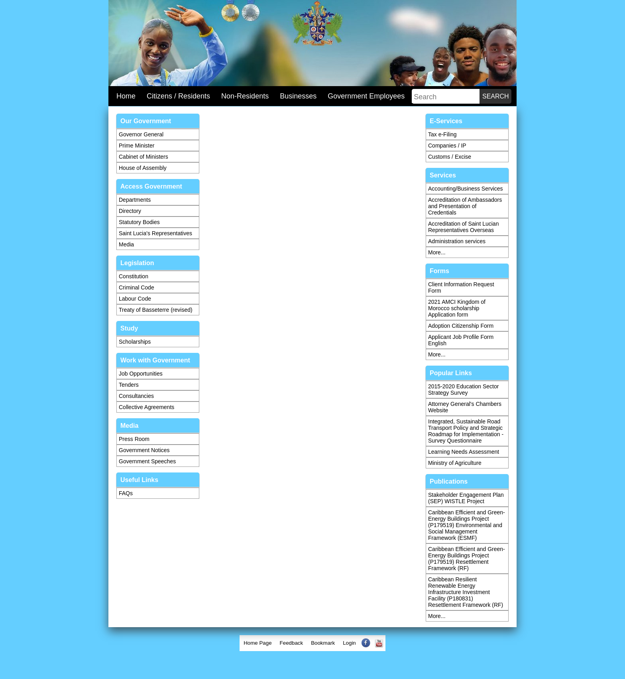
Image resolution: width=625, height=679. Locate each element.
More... (437, 252)
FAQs (126, 493)
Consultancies (136, 396)
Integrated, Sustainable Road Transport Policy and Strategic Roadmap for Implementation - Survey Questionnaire (465, 431)
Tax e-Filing (442, 134)
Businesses (298, 96)
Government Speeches (147, 461)
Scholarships (135, 342)
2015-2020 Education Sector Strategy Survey (463, 389)
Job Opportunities (141, 373)
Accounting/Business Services (465, 188)
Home (126, 96)
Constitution (133, 276)
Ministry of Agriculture (455, 463)
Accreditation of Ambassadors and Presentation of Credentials (465, 206)
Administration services (456, 241)
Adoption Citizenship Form (460, 326)
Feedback (291, 643)
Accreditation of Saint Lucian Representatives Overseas (463, 226)
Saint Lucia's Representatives (155, 233)
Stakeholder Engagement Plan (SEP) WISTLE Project (466, 498)
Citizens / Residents (178, 96)
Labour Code (135, 298)
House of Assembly (143, 168)
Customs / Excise (449, 157)
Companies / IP (447, 145)
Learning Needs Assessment (463, 452)
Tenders (129, 385)
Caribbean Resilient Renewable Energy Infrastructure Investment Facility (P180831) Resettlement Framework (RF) (465, 592)
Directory (130, 211)
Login (349, 643)
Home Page (257, 643)
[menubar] (312, 643)
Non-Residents (245, 96)
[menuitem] (257, 643)
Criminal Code (136, 287)
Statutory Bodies (139, 222)
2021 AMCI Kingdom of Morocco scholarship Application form (456, 308)
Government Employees (366, 96)
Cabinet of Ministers (143, 157)
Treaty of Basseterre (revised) (156, 310)
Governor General (141, 134)
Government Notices (144, 450)
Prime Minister (136, 145)
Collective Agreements (146, 407)
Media (126, 244)
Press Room (134, 439)
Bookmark (323, 643)
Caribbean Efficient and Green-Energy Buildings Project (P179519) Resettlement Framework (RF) (466, 558)
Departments (135, 200)
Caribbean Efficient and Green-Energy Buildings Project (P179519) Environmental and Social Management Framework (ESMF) (466, 525)
